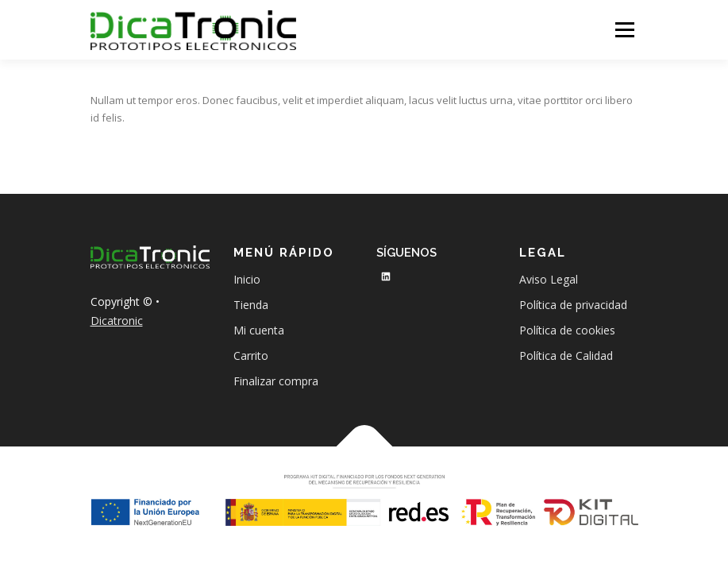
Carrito (250, 355)
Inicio (246, 279)
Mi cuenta (258, 330)
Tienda (250, 304)
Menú (624, 29)
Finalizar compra (275, 380)
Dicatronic (117, 320)
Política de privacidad (573, 304)
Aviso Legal (548, 279)
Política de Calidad (566, 355)
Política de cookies (567, 330)
